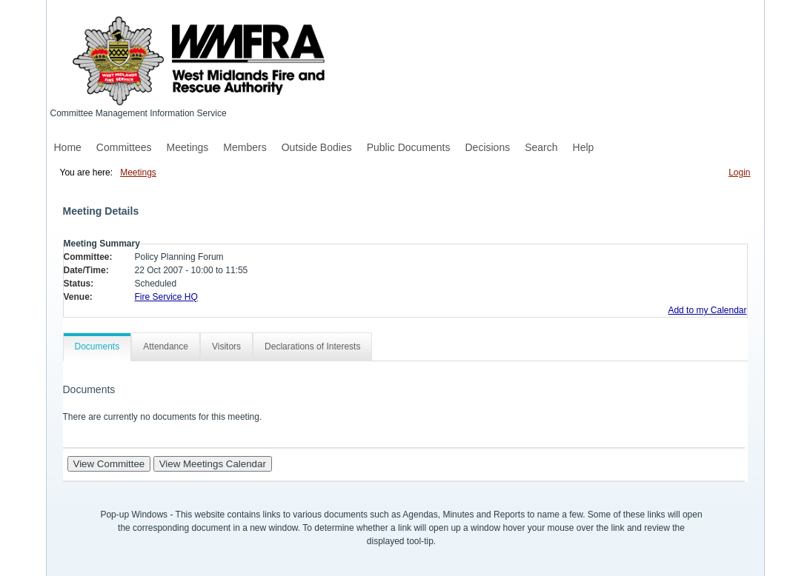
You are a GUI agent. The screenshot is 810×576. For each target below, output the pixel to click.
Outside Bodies (317, 147)
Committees (124, 147)
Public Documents (409, 147)
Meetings (188, 147)
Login (739, 172)
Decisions (488, 147)
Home (68, 147)
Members (244, 147)
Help (583, 147)
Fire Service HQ (166, 297)
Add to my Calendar (707, 310)
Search (541, 147)
